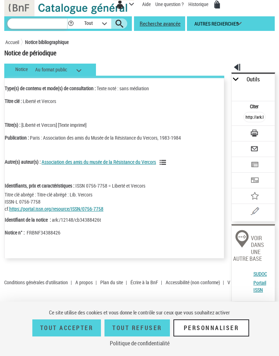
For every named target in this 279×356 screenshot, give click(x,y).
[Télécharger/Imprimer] (254, 134)
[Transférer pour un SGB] (254, 181)
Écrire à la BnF (144, 282)
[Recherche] (37, 23)
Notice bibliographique (47, 42)
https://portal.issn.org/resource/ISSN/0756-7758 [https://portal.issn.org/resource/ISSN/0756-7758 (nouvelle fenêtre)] (56, 208)
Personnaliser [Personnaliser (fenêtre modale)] (211, 328)
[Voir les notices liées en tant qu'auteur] (164, 162)
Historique (198, 4)
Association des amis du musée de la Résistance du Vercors (99, 161)
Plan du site (111, 282)
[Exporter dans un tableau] (254, 165)
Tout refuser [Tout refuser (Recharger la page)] (137, 328)
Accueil (12, 42)
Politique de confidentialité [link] (140, 343)
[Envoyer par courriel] (254, 150)
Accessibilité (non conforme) (193, 282)
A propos (84, 282)
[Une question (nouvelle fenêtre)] (254, 212)
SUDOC (260, 273)
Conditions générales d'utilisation (36, 282)
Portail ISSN (259, 286)
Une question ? (169, 4)
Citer (254, 106)
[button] (71, 23)
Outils (253, 79)
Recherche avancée (160, 23)
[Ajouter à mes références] (254, 197)
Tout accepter (66, 328)
